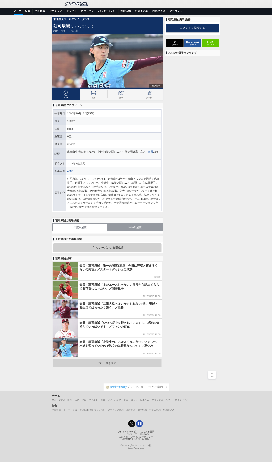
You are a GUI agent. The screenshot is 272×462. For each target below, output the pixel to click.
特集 (87, 11)
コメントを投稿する (192, 27)
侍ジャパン (147, 11)
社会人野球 (155, 410)
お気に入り (218, 11)
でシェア (175, 43)
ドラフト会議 (70, 410)
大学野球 (142, 410)
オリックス (157, 400)
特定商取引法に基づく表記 (136, 439)
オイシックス (182, 400)
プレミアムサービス (128, 431)
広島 (77, 400)
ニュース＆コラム (38, 11)
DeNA (62, 400)
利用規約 (144, 434)
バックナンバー (167, 11)
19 (56, 30)
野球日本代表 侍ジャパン (92, 410)
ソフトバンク (114, 400)
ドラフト (131, 11)
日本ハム (144, 400)
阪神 (69, 400)
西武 (102, 400)
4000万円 (72, 171)
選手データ (74, 11)
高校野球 (130, 410)
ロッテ (134, 400)
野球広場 (185, 11)
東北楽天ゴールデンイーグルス (71, 19)
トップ (20, 11)
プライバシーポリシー (142, 437)
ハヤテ (169, 400)
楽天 (150, 151)
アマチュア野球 (116, 410)
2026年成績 (135, 227)
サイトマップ (130, 434)
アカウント (235, 11)
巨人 (54, 400)
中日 (84, 400)
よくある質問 (147, 431)
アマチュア (115, 11)
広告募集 (123, 437)
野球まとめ (201, 11)
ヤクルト (93, 400)
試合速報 (58, 11)
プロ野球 (100, 11)
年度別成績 (80, 227)
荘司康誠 (61, 25)
